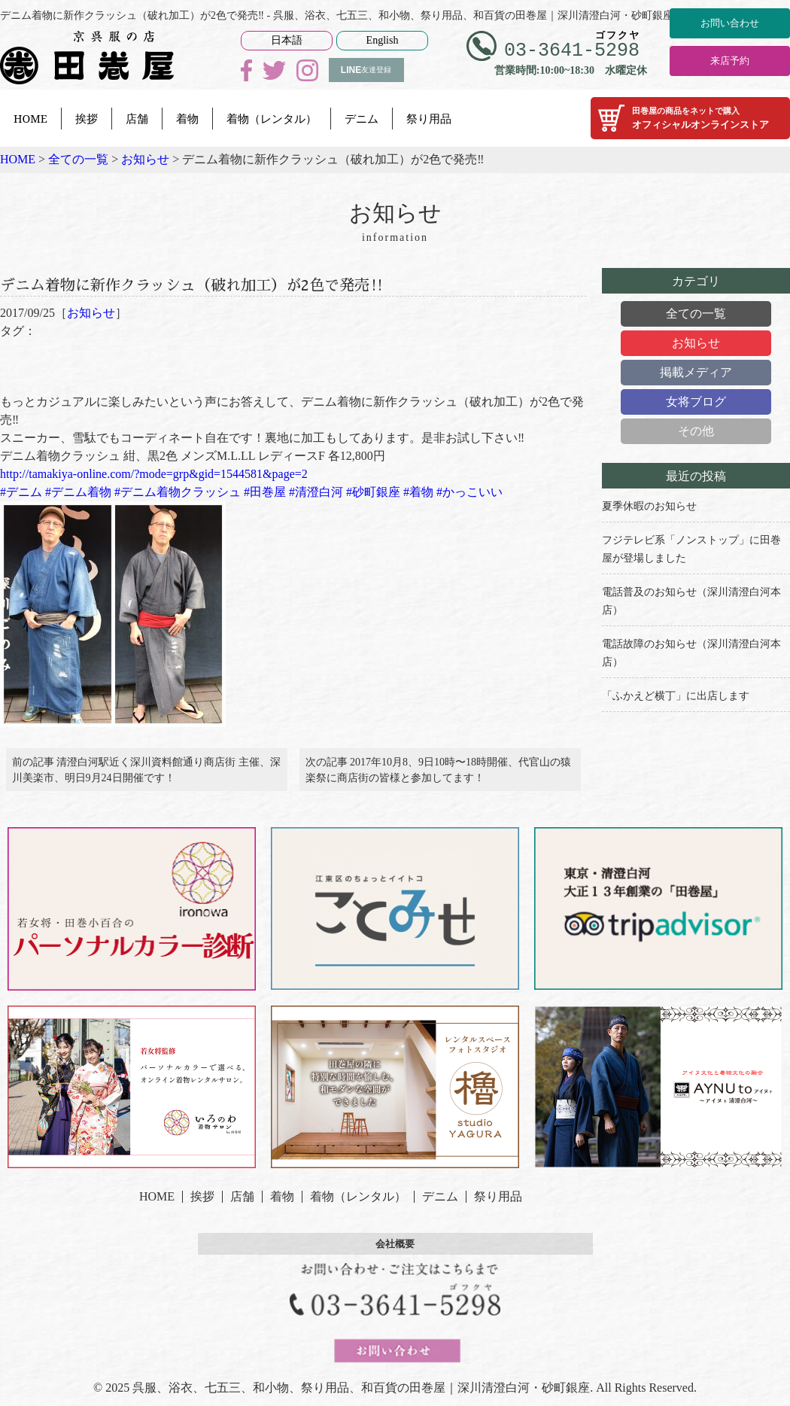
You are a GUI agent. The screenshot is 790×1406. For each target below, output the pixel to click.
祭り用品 (428, 118)
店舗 (137, 118)
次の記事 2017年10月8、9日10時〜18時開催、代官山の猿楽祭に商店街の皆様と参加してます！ (438, 775)
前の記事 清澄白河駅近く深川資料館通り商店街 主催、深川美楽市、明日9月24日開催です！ (146, 775)
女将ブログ (696, 401)
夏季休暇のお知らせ (649, 506)
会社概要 (395, 1254)
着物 (187, 118)
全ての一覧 (696, 313)
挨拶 (86, 118)
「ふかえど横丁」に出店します (675, 695)
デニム (361, 118)
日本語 (286, 40)
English (382, 40)
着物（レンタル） (271, 118)
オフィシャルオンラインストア (690, 118)
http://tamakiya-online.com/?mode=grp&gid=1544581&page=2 (154, 473)
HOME (30, 118)
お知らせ (91, 312)
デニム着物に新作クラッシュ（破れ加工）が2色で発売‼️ (240, 281)
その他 (696, 431)
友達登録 (366, 70)
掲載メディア (696, 372)
